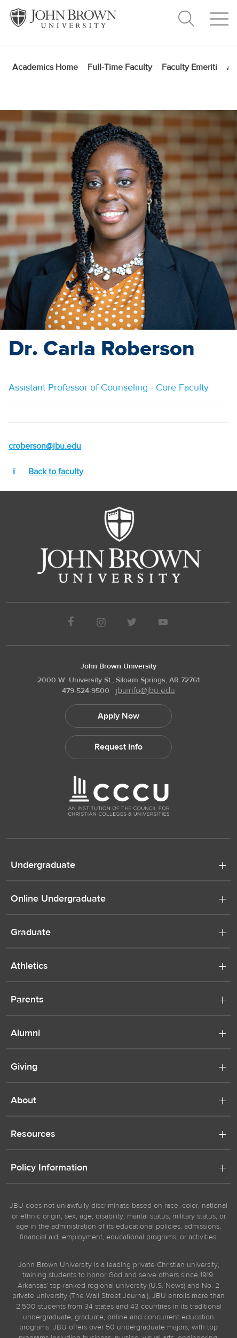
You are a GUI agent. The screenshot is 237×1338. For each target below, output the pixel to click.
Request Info (118, 747)
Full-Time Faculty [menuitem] (120, 67)
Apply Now (118, 716)
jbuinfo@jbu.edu (145, 690)
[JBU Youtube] (163, 624)
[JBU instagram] (101, 624)
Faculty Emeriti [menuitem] (189, 67)
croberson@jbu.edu (45, 446)
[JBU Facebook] (71, 624)
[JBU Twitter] (131, 624)
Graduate (31, 933)
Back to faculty (46, 471)
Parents (27, 1000)
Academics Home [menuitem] (45, 67)
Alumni (25, 1034)
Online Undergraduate (58, 899)
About (23, 1101)
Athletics (29, 966)
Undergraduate (43, 866)
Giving (24, 1067)
